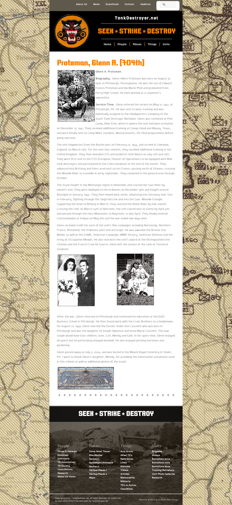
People (122, 44)
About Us (81, 4)
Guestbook (112, 4)
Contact (129, 4)
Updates (145, 4)
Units (166, 44)
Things (152, 44)
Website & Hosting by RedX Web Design (158, 499)
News (96, 4)
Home (107, 44)
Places (137, 44)
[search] (164, 5)
